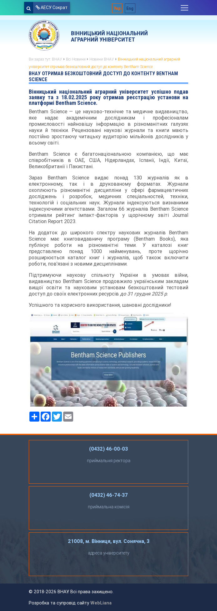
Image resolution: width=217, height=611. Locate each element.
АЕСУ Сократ (52, 7)
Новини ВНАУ (101, 59)
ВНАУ (57, 59)
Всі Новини (76, 59)
